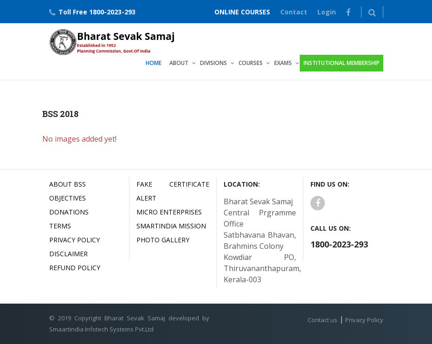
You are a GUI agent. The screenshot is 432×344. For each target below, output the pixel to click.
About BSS (67, 184)
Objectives (67, 198)
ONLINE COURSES (242, 11)
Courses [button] (251, 63)
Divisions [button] (213, 63)
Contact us (322, 320)
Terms (60, 225)
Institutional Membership (341, 63)
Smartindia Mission (171, 225)
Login (326, 11)
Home (153, 63)
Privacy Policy (74, 239)
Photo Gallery (162, 239)
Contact (293, 11)
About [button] (178, 63)
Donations (69, 212)
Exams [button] (283, 63)
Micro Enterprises (169, 212)
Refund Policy (74, 267)
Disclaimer (68, 253)
